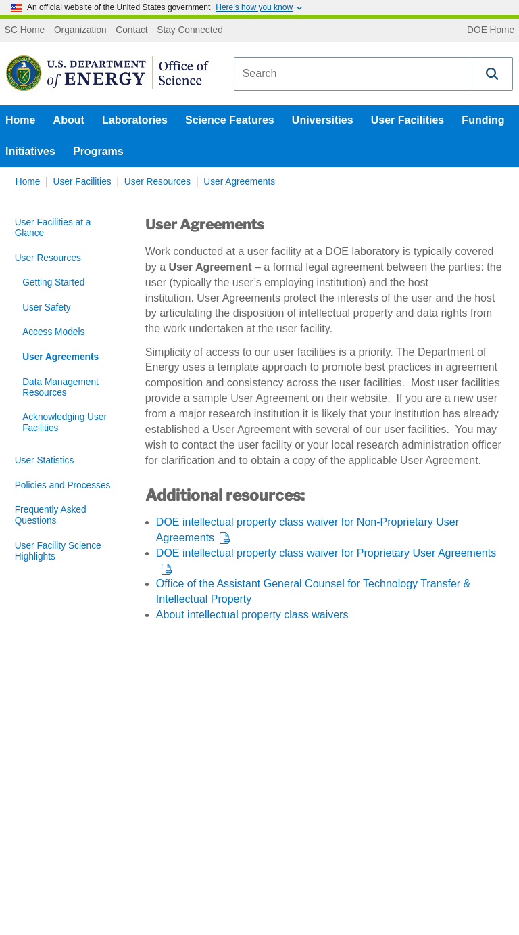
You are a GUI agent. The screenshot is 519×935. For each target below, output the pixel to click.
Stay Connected (190, 30)
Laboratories (135, 120)
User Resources (157, 182)
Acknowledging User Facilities (64, 422)
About (68, 120)
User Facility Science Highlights (58, 551)
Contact (131, 30)
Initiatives (30, 151)
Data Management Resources (60, 387)
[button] (492, 74)
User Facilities (408, 120)
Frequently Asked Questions (50, 515)
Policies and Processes (63, 485)
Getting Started (53, 282)
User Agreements (239, 182)
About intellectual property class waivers (252, 614)
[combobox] (353, 74)
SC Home (25, 30)
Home (20, 120)
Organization (80, 30)
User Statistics (44, 460)
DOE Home (490, 30)
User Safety (46, 307)
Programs (98, 151)
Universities (322, 120)
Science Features (229, 120)
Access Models (53, 332)
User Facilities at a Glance (53, 227)
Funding (483, 120)
